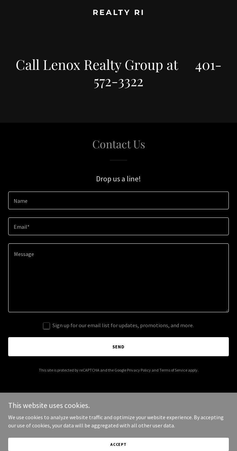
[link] (118, 13)
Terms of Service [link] (173, 370)
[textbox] (118, 200)
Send (118, 347)
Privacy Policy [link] (139, 370)
